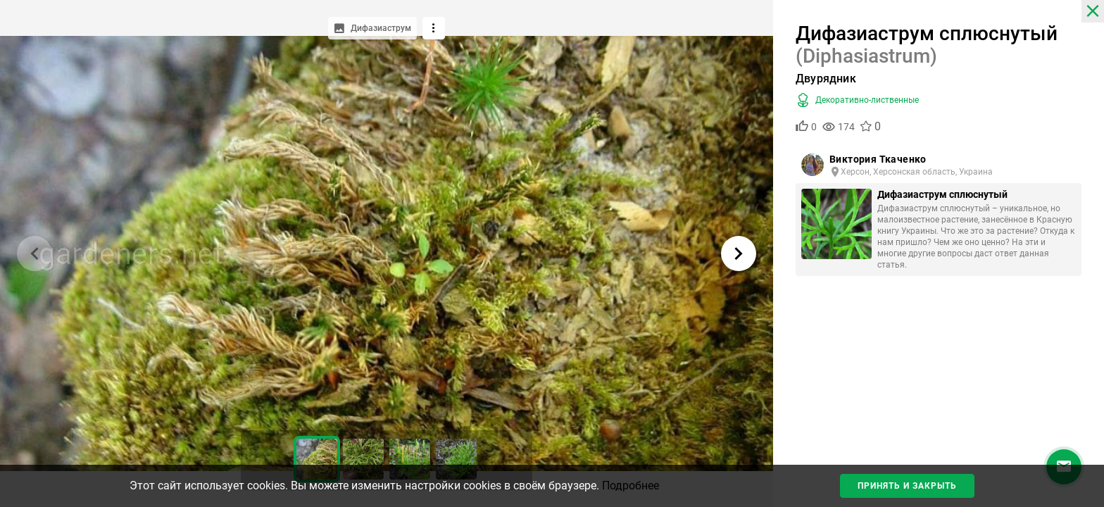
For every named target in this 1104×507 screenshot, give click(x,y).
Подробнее (630, 485)
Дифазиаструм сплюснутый (942, 194)
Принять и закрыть (907, 486)
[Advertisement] (938, 398)
